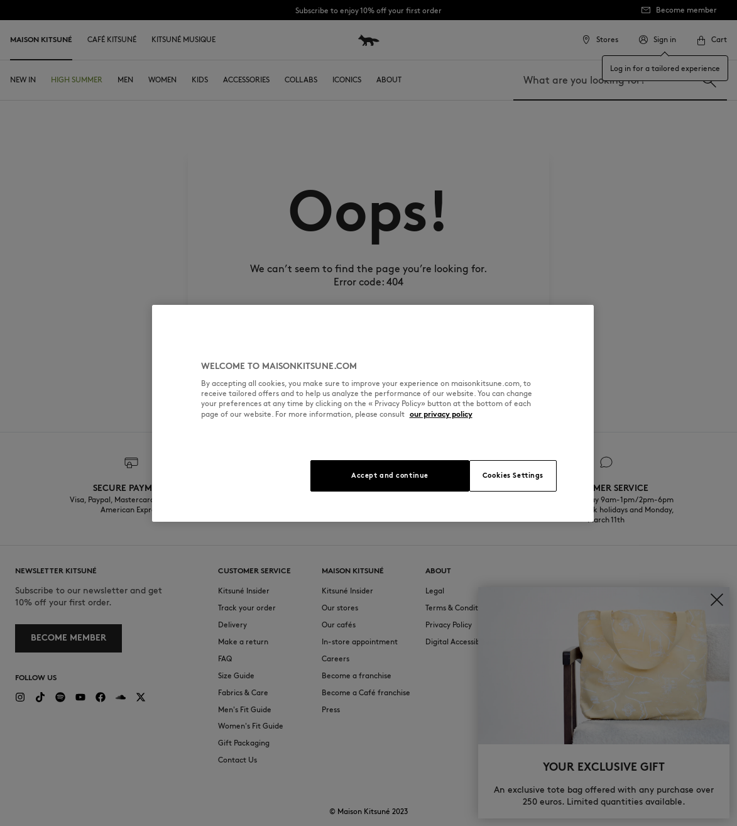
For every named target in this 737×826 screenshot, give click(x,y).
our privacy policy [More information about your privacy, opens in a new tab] (441, 414)
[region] (373, 413)
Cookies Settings (513, 475)
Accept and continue (390, 475)
